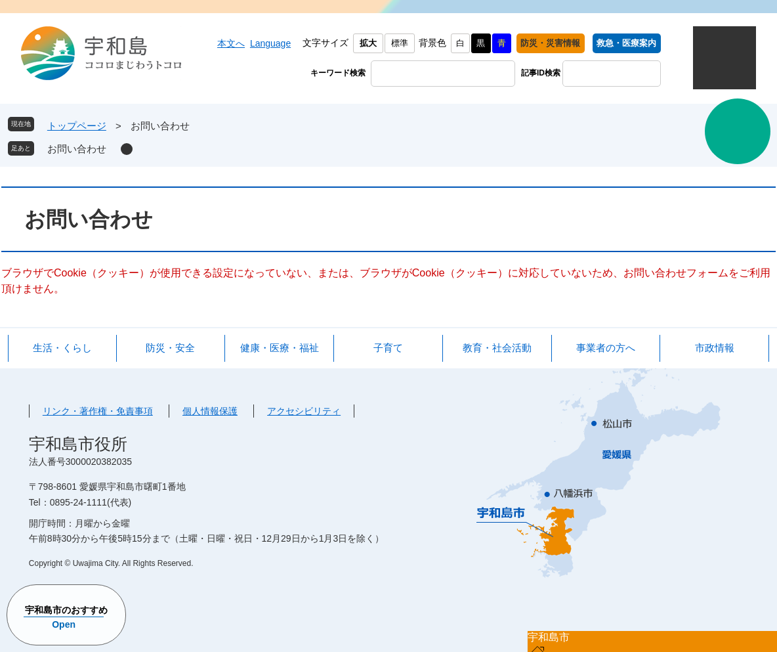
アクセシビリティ (304, 411)
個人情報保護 (210, 411)
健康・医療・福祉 (279, 347)
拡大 (368, 43)
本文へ (231, 43)
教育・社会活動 (497, 347)
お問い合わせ (76, 148)
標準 (399, 43)
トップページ (76, 125)
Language (270, 43)
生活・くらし (62, 347)
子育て (388, 347)
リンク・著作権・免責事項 (98, 411)
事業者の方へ (605, 347)
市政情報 (714, 347)
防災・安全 (170, 347)
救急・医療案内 (626, 43)
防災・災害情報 (550, 43)
